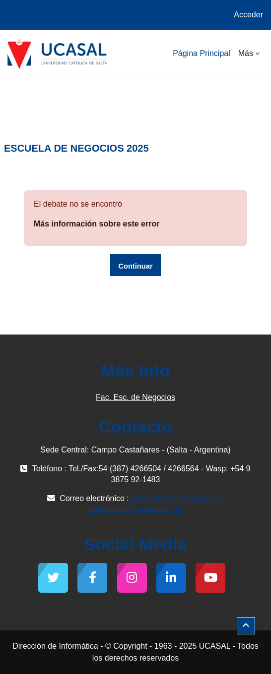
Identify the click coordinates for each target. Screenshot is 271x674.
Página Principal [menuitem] (201, 53)
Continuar (135, 266)
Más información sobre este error (96, 224)
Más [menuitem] (245, 53)
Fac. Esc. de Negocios (135, 397)
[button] (246, 625)
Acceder (248, 14)
